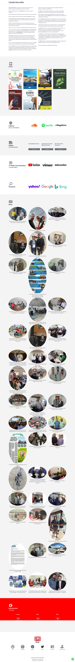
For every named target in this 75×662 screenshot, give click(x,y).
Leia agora (34, 149)
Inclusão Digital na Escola (33, 143)
